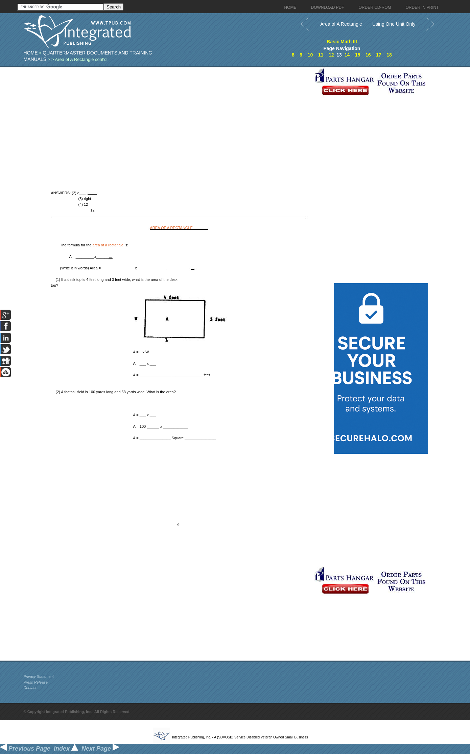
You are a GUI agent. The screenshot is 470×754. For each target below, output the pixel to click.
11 (321, 55)
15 (357, 55)
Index (66, 748)
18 (389, 55)
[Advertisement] (167, 114)
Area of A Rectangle (341, 24)
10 (310, 55)
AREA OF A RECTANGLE (171, 228)
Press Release (36, 682)
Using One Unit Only (394, 24)
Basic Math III (342, 41)
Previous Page (25, 748)
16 (368, 55)
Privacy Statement (39, 676)
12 (331, 55)
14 (347, 55)
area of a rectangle (108, 245)
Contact (30, 688)
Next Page (100, 748)
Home (31, 53)
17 (378, 55)
